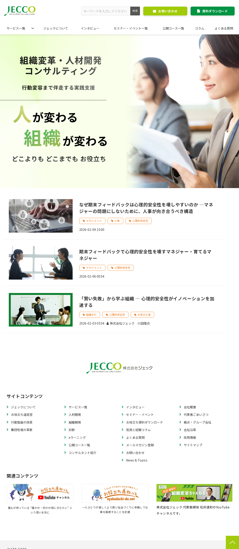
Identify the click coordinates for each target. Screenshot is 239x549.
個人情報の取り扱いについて (185, 525)
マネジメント (94, 167)
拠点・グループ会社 (197, 368)
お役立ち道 (144, 260)
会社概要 (190, 353)
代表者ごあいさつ (196, 361)
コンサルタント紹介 (82, 398)
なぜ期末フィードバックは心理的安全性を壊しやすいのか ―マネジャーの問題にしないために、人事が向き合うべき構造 (146, 154)
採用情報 (190, 383)
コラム (199, 28)
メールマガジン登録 (140, 391)
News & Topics (136, 406)
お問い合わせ (167, 11)
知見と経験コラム (138, 376)
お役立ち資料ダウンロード (144, 368)
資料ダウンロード (215, 11)
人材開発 (75, 361)
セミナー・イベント (140, 361)
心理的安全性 (140, 167)
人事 (117, 167)
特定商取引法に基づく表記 (52, 525)
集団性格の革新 (22, 376)
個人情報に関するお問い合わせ (134, 525)
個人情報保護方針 (92, 525)
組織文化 (91, 260)
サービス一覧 (16, 28)
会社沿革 (190, 376)
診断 (72, 376)
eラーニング (77, 383)
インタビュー (90, 28)
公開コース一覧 (173, 28)
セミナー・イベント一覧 (131, 28)
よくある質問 (224, 28)
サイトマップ (193, 391)
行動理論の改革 (22, 368)
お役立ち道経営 (22, 361)
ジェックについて (55, 28)
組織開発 (75, 368)
